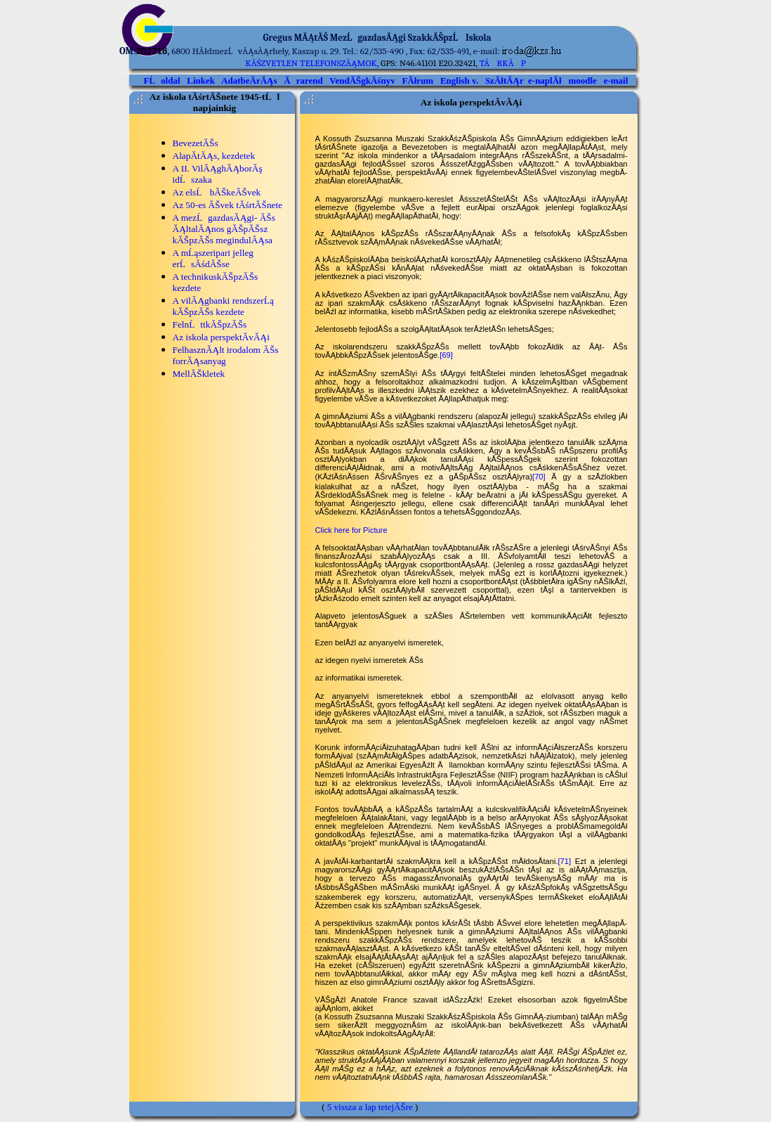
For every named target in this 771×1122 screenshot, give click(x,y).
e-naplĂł (545, 80)
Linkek (201, 80)
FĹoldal (161, 80)
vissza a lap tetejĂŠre (373, 1107)
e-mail (616, 80)
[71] (565, 861)
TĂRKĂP (503, 63)
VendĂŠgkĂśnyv (362, 80)
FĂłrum (417, 80)
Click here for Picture (351, 530)
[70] (539, 476)
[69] (446, 355)
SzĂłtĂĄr (504, 80)
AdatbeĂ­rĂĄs (249, 80)
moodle (582, 80)
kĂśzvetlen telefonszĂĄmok (311, 63)
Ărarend (303, 80)
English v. (459, 80)
